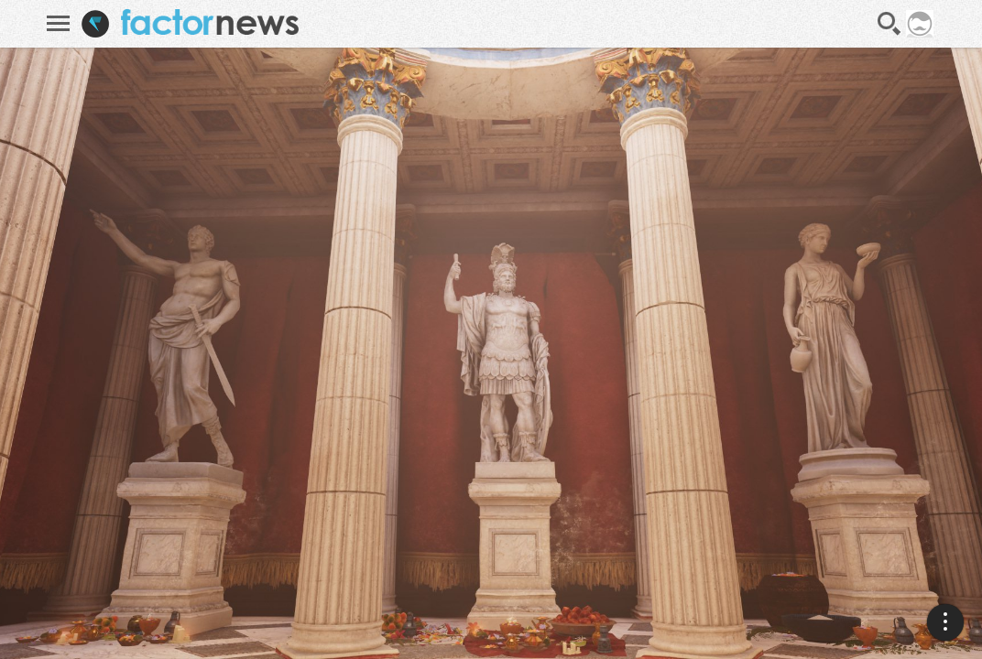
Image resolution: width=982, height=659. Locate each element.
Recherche (889, 24)
